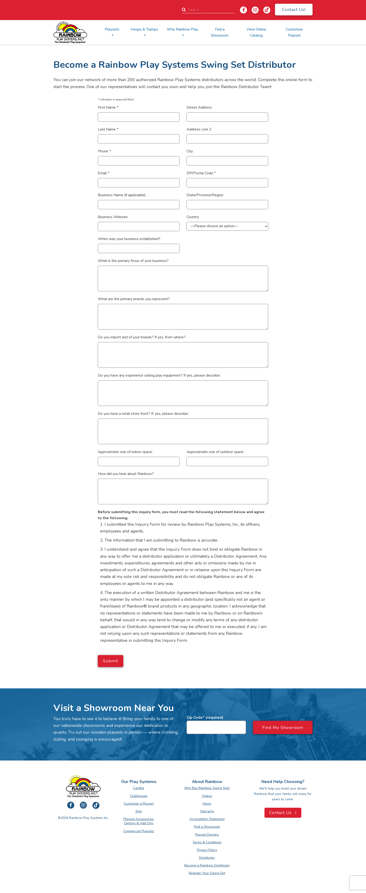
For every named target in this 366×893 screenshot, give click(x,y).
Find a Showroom (220, 32)
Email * (103, 173)
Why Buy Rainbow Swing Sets (207, 788)
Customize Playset (294, 32)
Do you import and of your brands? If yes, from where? (142, 337)
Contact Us (283, 812)
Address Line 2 (199, 129)
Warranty (207, 811)
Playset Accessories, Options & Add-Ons (138, 821)
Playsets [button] (112, 29)
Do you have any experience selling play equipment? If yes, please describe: (159, 375)
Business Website (113, 217)
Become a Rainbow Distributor (207, 865)
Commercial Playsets (138, 831)
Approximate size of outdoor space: (215, 451)
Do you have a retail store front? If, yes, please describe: (143, 413)
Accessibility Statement (207, 819)
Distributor (207, 857)
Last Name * (108, 129)
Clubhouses (139, 796)
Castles (138, 788)
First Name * (108, 107)
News (207, 803)
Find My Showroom (282, 727)
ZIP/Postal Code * (201, 173)
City (190, 151)
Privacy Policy (207, 850)
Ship (138, 811)
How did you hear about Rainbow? (126, 473)
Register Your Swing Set (207, 873)
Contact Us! (294, 9)
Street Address (199, 107)
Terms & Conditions (207, 842)
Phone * (104, 151)
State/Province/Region (205, 195)
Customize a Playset (139, 803)
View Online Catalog (256, 32)
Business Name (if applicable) (122, 195)
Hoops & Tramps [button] (144, 29)
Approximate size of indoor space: (125, 451)
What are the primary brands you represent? (134, 299)
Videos (207, 796)
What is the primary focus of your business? (133, 260)
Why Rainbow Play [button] (182, 29)
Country (193, 217)
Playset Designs (207, 834)
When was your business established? (129, 238)
